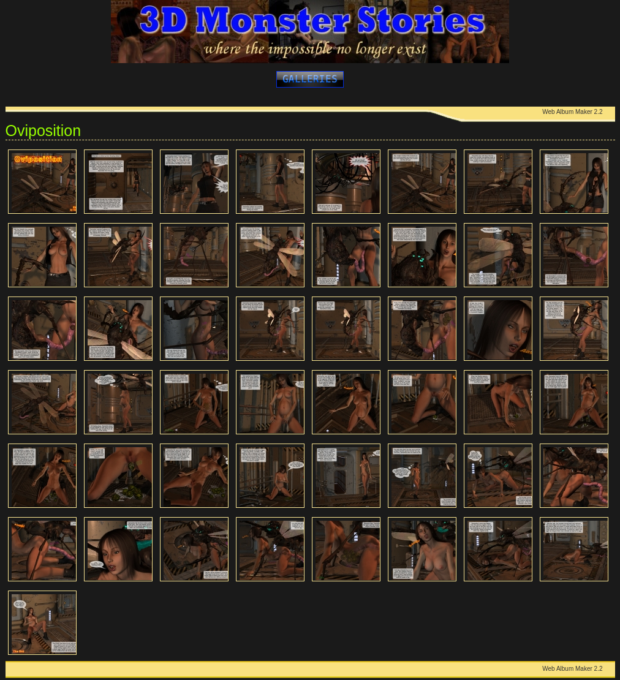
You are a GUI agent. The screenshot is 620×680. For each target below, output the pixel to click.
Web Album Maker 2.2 (572, 111)
